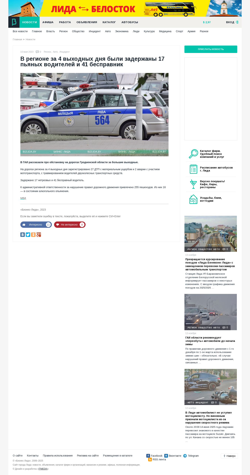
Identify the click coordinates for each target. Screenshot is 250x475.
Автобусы (129, 22)
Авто (108, 31)
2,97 (208, 22)
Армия (191, 31)
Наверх (229, 455)
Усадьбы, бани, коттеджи (211, 199)
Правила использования (58, 455)
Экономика (121, 31)
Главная (17, 39)
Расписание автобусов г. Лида (216, 169)
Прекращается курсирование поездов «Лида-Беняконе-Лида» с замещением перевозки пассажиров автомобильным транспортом (210, 264)
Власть (50, 31)
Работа (65, 22)
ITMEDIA (43, 469)
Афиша (48, 22)
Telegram (191, 455)
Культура (149, 31)
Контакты (33, 455)
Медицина (165, 31)
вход (232, 22)
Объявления (86, 22)
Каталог (109, 22)
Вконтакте (172, 455)
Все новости (20, 31)
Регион (63, 31)
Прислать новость (211, 49)
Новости (29, 22)
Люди (136, 31)
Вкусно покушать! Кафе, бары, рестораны (212, 184)
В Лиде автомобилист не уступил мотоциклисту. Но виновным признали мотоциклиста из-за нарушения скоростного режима (208, 417)
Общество (78, 31)
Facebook (154, 455)
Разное (204, 31)
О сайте (18, 455)
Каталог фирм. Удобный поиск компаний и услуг (212, 153)
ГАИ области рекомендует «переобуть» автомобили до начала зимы (210, 341)
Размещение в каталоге (117, 455)
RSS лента (157, 459)
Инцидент (95, 31)
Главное (37, 31)
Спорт (179, 31)
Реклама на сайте (88, 455)
